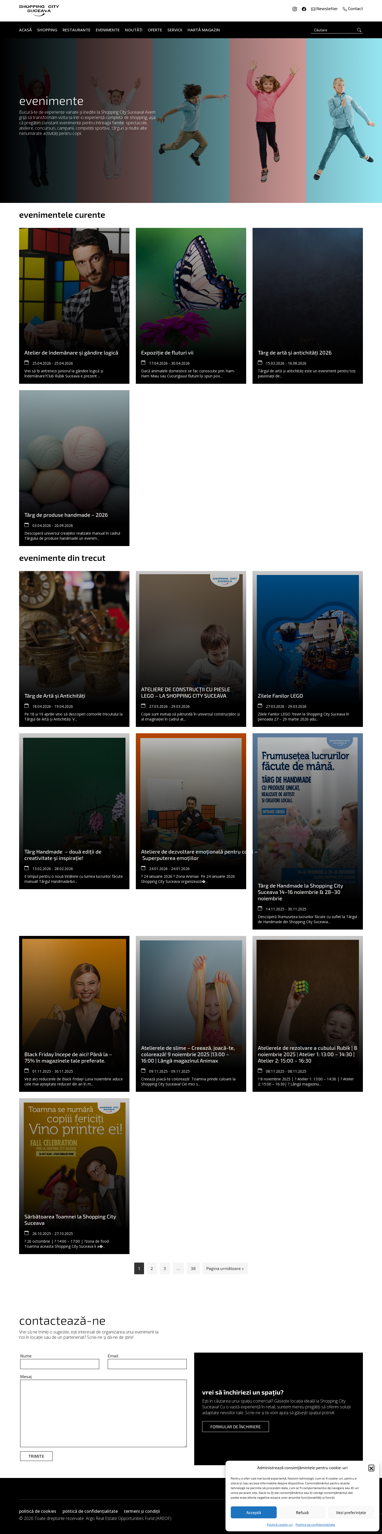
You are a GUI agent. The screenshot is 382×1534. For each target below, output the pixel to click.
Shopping (47, 29)
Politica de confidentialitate (315, 1524)
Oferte (155, 29)
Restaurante (76, 29)
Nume (26, 1355)
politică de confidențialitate (90, 1511)
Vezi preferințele (351, 1512)
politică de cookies (37, 1511)
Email (113, 1355)
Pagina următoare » (225, 1268)
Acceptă (253, 1512)
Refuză (302, 1512)
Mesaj (26, 1376)
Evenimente (108, 29)
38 (193, 1268)
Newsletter (325, 8)
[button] (371, 1467)
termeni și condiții (142, 1511)
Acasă (25, 29)
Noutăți (133, 29)
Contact (353, 8)
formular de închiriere (235, 1426)
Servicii (174, 29)
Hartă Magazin (204, 29)
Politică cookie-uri (280, 1524)
